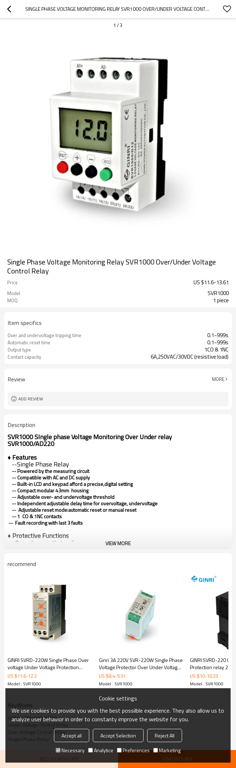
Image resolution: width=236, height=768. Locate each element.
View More (118, 543)
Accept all (72, 735)
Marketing (167, 750)
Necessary (70, 750)
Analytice (100, 750)
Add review (30, 398)
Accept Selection (118, 735)
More (218, 379)
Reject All (164, 735)
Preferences (133, 750)
